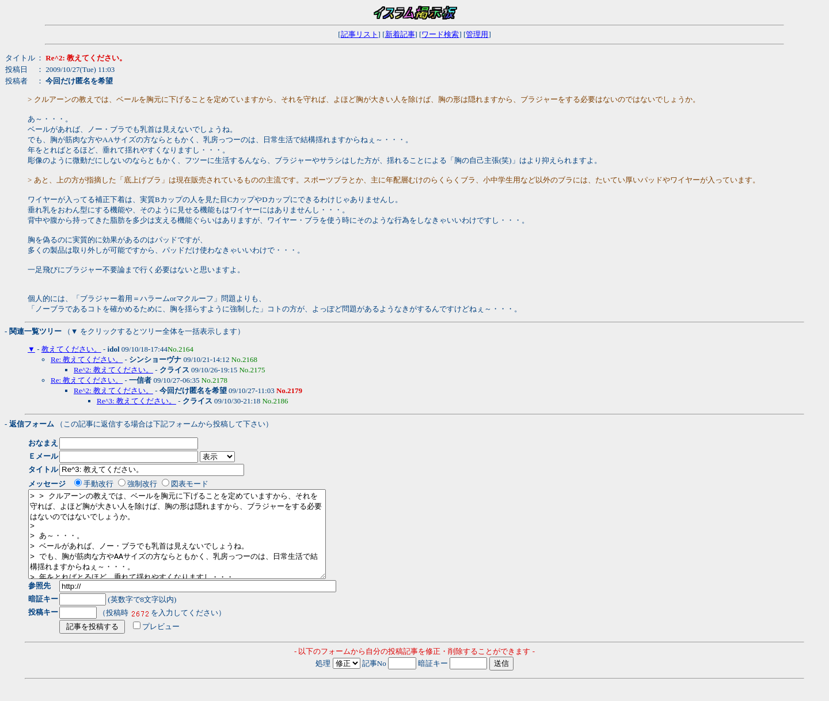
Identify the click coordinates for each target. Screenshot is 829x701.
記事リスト (359, 34)
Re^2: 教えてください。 (113, 369)
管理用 (477, 34)
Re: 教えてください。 (87, 359)
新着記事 (400, 34)
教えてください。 (71, 349)
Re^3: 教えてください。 (136, 401)
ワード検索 (440, 34)
